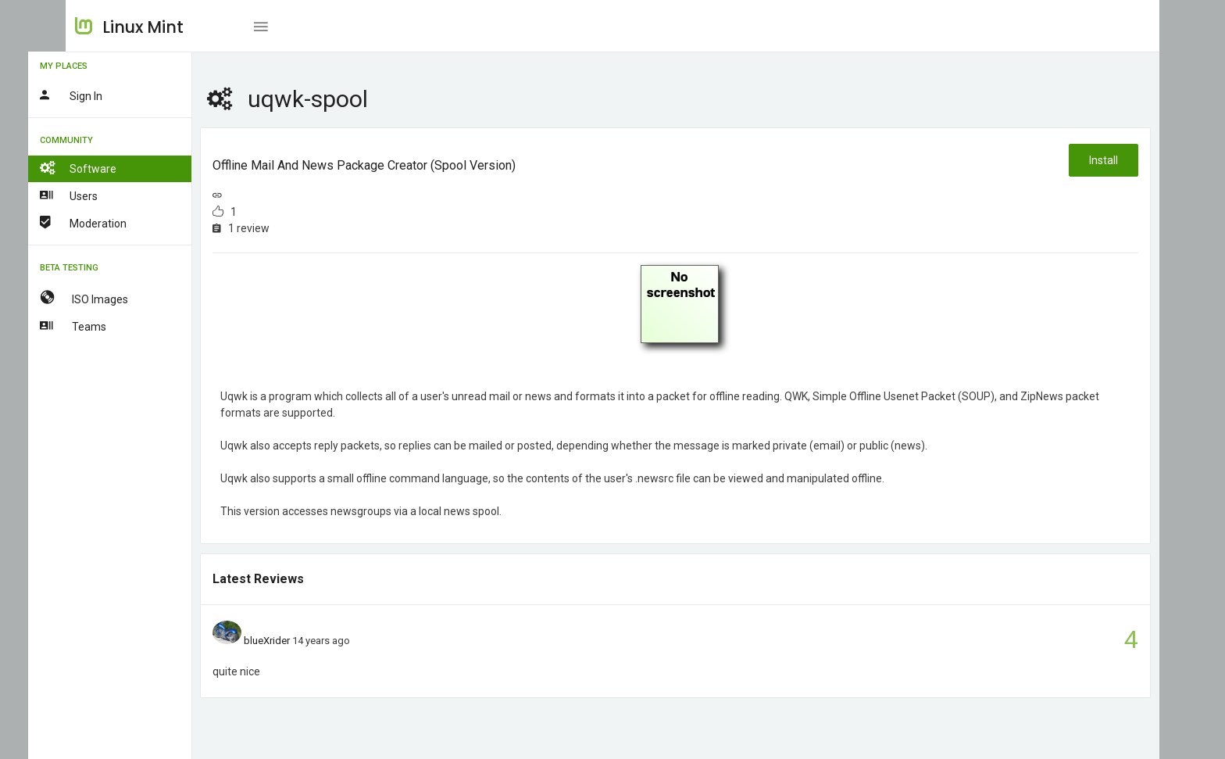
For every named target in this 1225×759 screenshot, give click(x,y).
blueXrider (305, 640)
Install (1102, 160)
